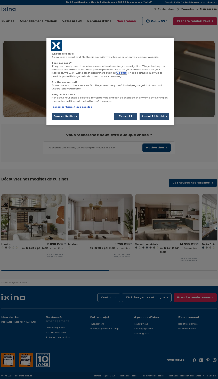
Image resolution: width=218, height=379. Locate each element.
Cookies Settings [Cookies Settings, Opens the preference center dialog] (65, 116)
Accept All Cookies (154, 116)
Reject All (125, 116)
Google (121, 73)
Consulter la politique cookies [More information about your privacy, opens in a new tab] (72, 107)
